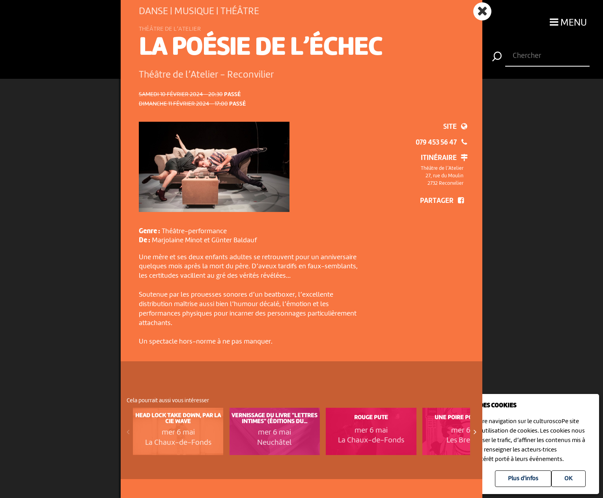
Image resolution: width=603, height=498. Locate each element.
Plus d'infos (523, 479)
